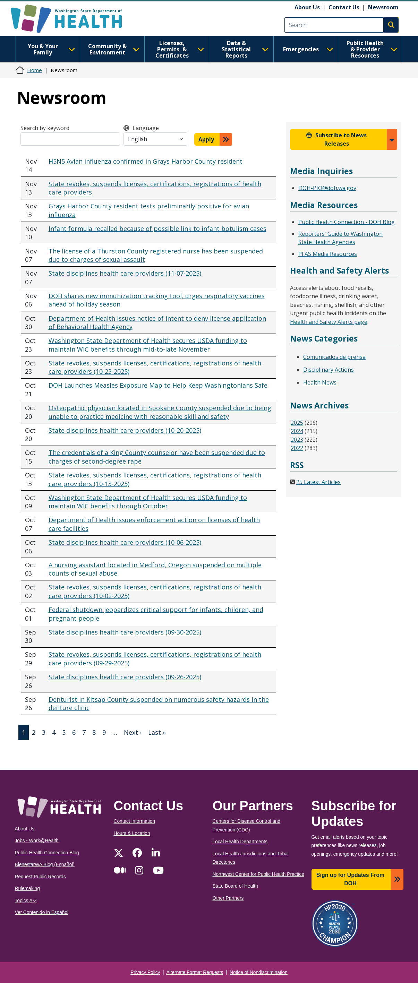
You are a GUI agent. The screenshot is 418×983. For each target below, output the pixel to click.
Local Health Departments (240, 841)
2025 (297, 422)
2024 (297, 431)
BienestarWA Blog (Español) (45, 864)
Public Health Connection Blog (47, 852)
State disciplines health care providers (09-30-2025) (125, 632)
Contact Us (344, 7)
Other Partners (228, 898)
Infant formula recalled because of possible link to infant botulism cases (157, 228)
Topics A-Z (26, 900)
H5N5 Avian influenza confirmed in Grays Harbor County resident (145, 161)
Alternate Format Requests (195, 972)
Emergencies (308, 49)
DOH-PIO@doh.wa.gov (327, 188)
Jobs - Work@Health (37, 840)
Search (391, 25)
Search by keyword (44, 128)
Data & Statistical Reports (245, 49)
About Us (307, 7)
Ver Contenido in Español (42, 912)
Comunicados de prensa (334, 357)
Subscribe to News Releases (341, 139)
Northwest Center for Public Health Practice (258, 874)
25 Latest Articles (318, 482)
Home (34, 70)
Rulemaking (27, 888)
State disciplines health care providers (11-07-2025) (125, 273)
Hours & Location (132, 833)
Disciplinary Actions (328, 369)
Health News (319, 382)
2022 (297, 448)
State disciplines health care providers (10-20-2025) (125, 430)
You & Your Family (51, 49)
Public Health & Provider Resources (372, 49)
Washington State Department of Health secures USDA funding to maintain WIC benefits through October (148, 501)
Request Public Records (40, 876)
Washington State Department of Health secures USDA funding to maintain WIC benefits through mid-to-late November (148, 344)
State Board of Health (235, 886)
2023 (297, 439)
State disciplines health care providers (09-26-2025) (125, 677)
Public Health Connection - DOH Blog (346, 222)
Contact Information (134, 821)
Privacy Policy (145, 972)
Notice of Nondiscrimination (259, 972)
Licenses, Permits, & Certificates (179, 49)
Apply (206, 139)
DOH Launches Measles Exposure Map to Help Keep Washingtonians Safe (158, 385)
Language (146, 128)
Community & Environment (114, 49)
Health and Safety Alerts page (328, 322)
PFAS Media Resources (327, 254)
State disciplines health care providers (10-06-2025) (125, 542)
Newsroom (383, 7)
